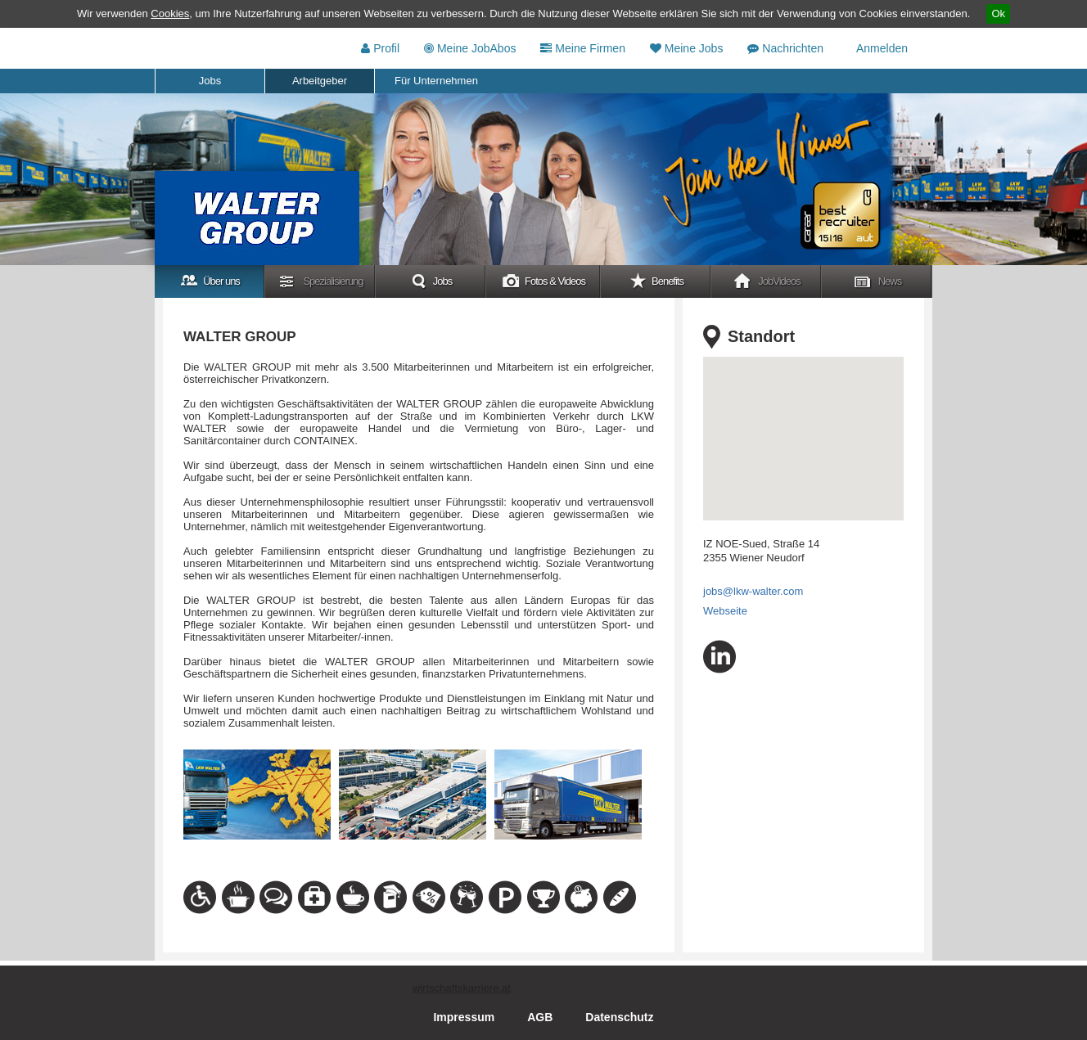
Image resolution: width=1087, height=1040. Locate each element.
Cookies (170, 13)
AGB (540, 1017)
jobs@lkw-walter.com (753, 591)
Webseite (725, 611)
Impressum (463, 1017)
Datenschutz (619, 1017)
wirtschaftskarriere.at (462, 988)
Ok (998, 13)
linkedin (719, 656)
